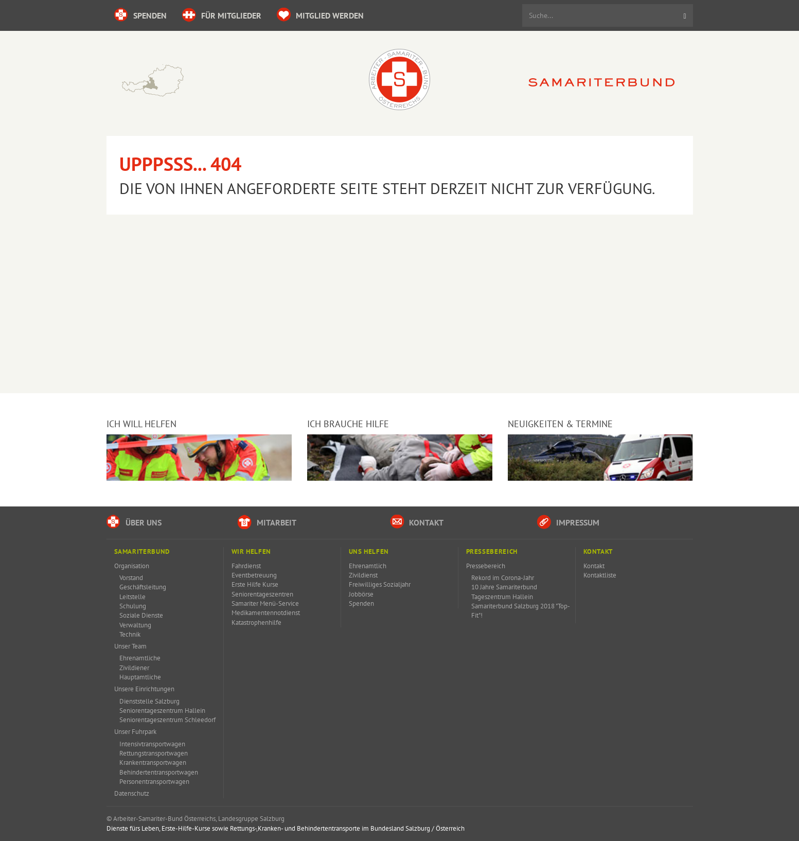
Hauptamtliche (140, 677)
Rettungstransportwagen (153, 753)
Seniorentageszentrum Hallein (162, 710)
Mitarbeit (267, 522)
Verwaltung (135, 625)
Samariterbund (142, 551)
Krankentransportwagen (152, 762)
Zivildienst (363, 575)
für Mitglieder (221, 15)
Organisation (131, 566)
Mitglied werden (320, 15)
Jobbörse (361, 594)
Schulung (132, 606)
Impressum (568, 522)
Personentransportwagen (154, 781)
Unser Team (130, 646)
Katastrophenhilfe (256, 622)
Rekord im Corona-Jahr (502, 577)
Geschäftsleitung (142, 587)
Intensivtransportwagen (152, 744)
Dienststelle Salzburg (149, 701)
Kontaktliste (599, 575)
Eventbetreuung (254, 575)
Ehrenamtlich (367, 566)
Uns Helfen (369, 551)
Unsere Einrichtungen (144, 689)
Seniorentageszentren (262, 594)
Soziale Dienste (141, 615)
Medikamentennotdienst (266, 612)
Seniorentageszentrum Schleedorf (167, 719)
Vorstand (131, 577)
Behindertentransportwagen (158, 772)
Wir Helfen (251, 551)
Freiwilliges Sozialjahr (380, 584)
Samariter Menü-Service (265, 603)
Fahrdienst (246, 566)
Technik (129, 634)
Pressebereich (492, 551)
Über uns (134, 522)
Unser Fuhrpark (135, 731)
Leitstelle (132, 596)
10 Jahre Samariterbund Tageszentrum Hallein (504, 592)
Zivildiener (134, 667)
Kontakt (416, 522)
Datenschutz (131, 793)
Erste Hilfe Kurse (255, 584)
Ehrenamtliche (140, 658)
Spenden (140, 15)
